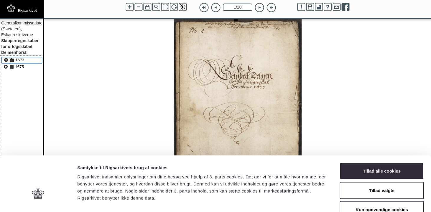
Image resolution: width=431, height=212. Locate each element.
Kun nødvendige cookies (382, 173)
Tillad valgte (381, 154)
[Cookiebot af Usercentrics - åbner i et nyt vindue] (38, 200)
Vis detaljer (306, 200)
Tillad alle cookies (382, 134)
